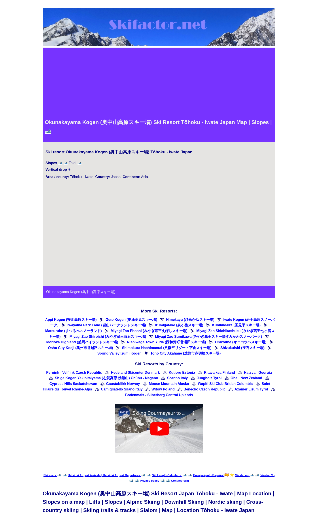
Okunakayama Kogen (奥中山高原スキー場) (80, 292)
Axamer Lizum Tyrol (251, 389)
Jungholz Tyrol (209, 378)
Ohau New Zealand (246, 378)
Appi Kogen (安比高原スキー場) (71, 319)
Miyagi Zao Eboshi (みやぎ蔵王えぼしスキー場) (149, 331)
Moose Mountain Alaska (169, 384)
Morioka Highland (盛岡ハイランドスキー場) (82, 342)
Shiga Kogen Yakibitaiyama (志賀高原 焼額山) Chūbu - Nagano (106, 378)
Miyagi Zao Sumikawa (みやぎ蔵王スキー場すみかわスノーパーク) (208, 336)
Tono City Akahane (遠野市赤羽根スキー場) (185, 353)
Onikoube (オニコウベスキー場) (240, 342)
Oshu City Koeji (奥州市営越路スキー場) (80, 348)
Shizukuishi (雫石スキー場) (242, 348)
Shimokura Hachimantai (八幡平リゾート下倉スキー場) (166, 348)
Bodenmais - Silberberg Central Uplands (159, 395)
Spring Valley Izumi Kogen (119, 353)
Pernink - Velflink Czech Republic (74, 372)
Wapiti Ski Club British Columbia (225, 384)
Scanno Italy (177, 378)
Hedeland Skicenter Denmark (135, 372)
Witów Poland (163, 389)
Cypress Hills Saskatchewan (73, 384)
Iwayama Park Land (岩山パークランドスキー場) (106, 325)
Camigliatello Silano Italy (122, 389)
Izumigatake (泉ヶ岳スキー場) (179, 325)
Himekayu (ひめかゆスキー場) (190, 319)
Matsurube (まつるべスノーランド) (73, 331)
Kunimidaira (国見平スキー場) (236, 325)
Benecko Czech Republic (204, 389)
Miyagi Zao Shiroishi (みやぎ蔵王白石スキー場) (108, 336)
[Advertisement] (159, 83)
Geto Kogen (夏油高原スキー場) (131, 319)
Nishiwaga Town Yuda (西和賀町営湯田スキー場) (166, 342)
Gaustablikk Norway (123, 384)
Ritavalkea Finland (219, 372)
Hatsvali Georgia (258, 372)
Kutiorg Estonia (182, 372)
